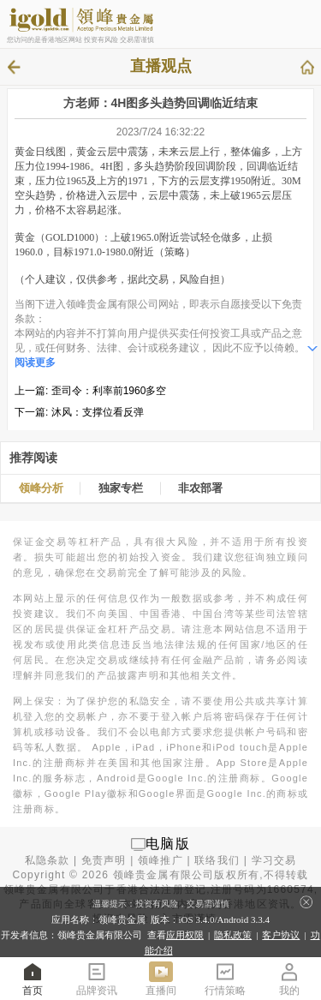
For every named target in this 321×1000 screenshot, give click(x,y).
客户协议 (281, 935)
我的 (289, 978)
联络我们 (217, 860)
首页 (33, 978)
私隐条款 (47, 860)
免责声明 (104, 860)
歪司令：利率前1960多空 (109, 391)
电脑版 (168, 843)
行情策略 (225, 978)
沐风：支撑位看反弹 (97, 412)
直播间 (161, 978)
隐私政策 (233, 935)
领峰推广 (160, 860)
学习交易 (274, 860)
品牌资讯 (96, 978)
